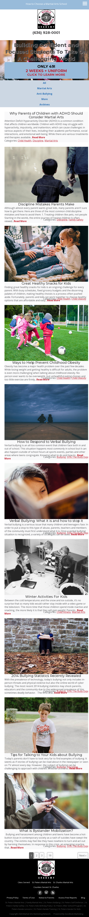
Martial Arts (51, 140)
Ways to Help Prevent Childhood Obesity (46, 363)
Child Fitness (64, 612)
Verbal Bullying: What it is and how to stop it (46, 521)
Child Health (24, 140)
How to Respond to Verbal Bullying (46, 442)
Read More (38, 137)
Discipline (38, 140)
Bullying (61, 457)
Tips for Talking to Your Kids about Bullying (46, 755)
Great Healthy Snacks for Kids (46, 283)
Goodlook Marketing (74, 914)
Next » (82, 855)
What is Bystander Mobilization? (46, 831)
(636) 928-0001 (46, 32)
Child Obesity (78, 298)
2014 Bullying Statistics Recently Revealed (46, 676)
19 (50, 855)
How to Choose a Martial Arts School (46, 4)
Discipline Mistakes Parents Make (46, 204)
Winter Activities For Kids (46, 597)
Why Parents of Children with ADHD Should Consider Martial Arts (46, 115)
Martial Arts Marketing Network (37, 914)
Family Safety (76, 219)
